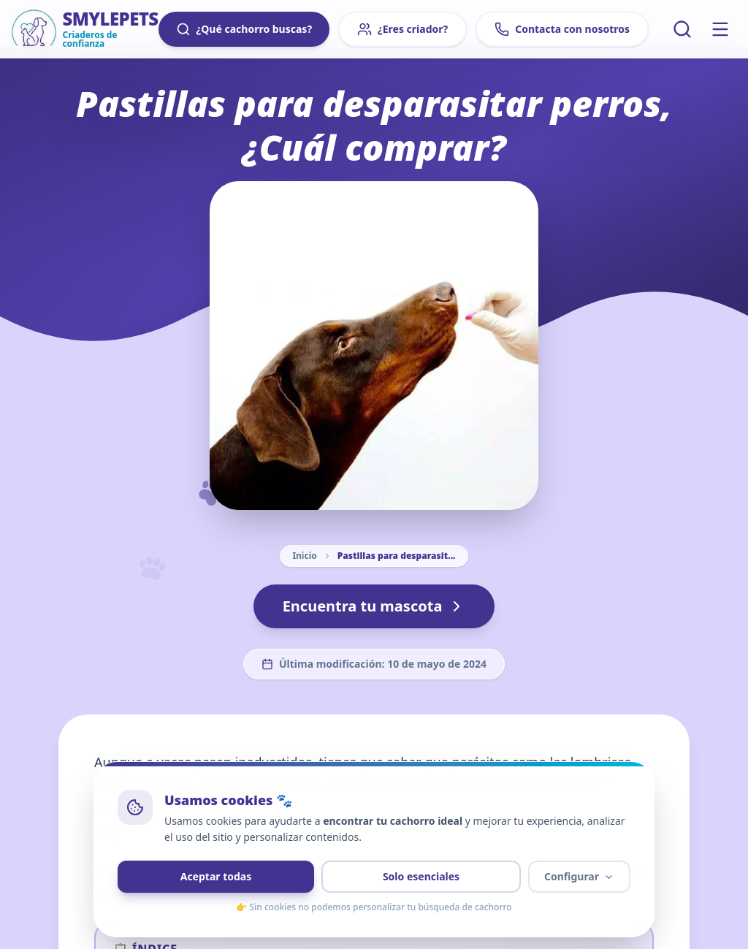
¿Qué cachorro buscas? (244, 29)
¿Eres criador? (402, 29)
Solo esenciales (421, 876)
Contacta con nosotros (562, 29)
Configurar (579, 876)
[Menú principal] (720, 29)
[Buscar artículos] (682, 29)
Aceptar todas (216, 876)
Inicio (304, 556)
